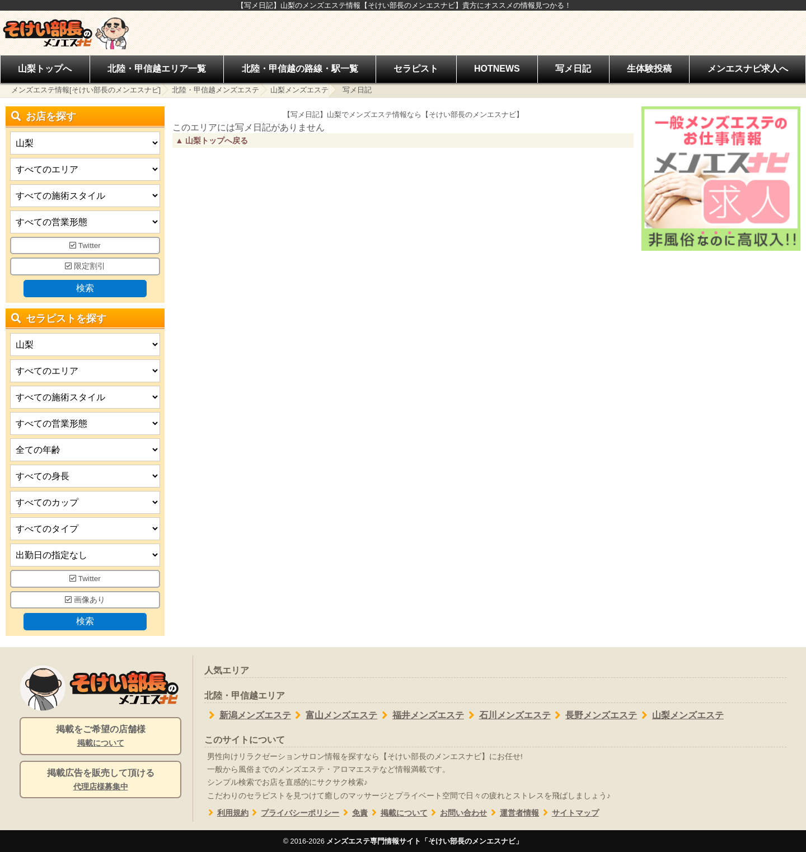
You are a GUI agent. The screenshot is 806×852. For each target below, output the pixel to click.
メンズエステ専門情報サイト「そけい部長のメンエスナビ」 (424, 841)
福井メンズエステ (420, 715)
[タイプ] (85, 528)
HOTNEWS (497, 68)
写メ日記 (573, 68)
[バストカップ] (85, 502)
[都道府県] (85, 143)
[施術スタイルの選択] (85, 195)
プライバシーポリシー (294, 813)
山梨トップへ (45, 68)
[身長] (85, 476)
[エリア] (85, 169)
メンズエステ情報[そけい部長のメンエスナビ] (86, 90)
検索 (85, 288)
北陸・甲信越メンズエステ (215, 90)
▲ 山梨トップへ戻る (211, 140)
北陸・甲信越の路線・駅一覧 (300, 68)
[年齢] (85, 449)
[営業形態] (85, 221)
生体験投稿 (649, 68)
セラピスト (415, 68)
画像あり (85, 600)
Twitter (85, 245)
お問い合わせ (458, 813)
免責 (353, 813)
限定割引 (85, 266)
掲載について (398, 813)
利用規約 (226, 813)
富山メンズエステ (334, 715)
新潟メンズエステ (247, 715)
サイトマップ (569, 813)
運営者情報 (513, 813)
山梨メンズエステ (299, 90)
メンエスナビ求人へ (747, 68)
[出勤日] (85, 555)
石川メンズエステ (507, 715)
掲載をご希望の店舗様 (100, 736)
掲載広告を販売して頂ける (100, 780)
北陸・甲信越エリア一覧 (156, 68)
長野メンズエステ (594, 715)
